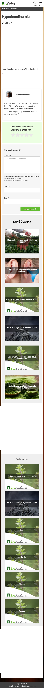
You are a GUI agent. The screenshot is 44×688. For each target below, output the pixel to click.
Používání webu (25, 686)
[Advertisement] (22, 45)
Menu (40, 3)
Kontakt (33, 686)
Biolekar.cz (5, 9)
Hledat (35, 3)
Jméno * (7, 186)
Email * (6, 198)
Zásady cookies (14, 686)
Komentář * (8, 155)
